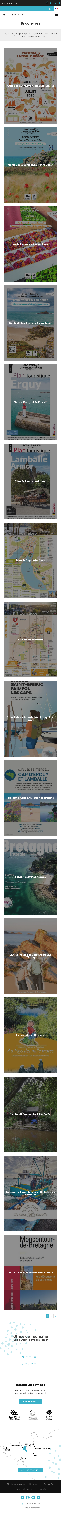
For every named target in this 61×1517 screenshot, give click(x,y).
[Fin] (55, 1316)
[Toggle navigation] (57, 14)
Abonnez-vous (30, 1401)
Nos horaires (30, 1364)
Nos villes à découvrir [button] (10, 3)
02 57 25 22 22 (30, 1357)
